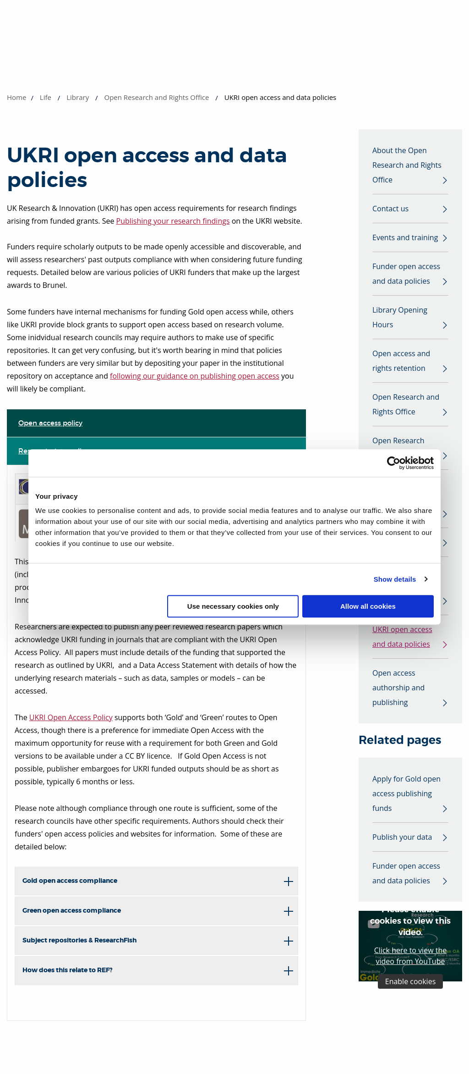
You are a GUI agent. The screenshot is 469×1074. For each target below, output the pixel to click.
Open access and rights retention (401, 360)
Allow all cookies (368, 606)
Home (16, 97)
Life (45, 97)
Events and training (405, 237)
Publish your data (402, 837)
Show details (395, 579)
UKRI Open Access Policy (71, 717)
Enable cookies (410, 981)
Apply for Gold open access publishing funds (406, 793)
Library (77, 97)
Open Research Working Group (398, 447)
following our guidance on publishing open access (194, 376)
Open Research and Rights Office (156, 97)
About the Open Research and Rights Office (407, 165)
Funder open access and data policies (406, 273)
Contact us (390, 209)
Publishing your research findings (173, 221)
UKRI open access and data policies (402, 636)
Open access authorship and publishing (398, 687)
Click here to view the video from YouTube (410, 955)
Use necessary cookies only (233, 606)
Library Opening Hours (399, 317)
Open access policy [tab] (50, 423)
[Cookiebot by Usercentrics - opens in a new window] (394, 463)
